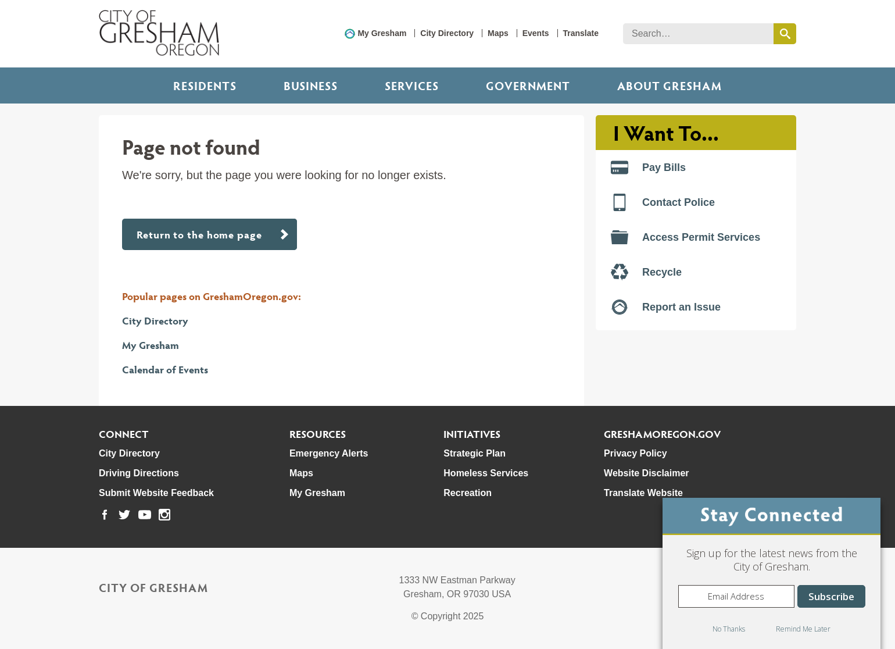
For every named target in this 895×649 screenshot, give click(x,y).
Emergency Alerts (328, 453)
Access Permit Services (685, 237)
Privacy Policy (635, 453)
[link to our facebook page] (104, 514)
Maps (498, 33)
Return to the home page (199, 234)
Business (311, 85)
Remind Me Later (803, 629)
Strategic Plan (474, 453)
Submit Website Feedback (156, 493)
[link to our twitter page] (124, 514)
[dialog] (771, 573)
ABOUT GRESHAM (669, 85)
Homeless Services (485, 473)
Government (528, 85)
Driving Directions (139, 473)
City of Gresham (153, 587)
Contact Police (663, 202)
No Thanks (729, 629)
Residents (205, 85)
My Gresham (381, 33)
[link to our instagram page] (164, 514)
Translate (581, 33)
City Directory (447, 33)
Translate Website (643, 493)
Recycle (646, 272)
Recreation (467, 493)
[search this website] (785, 33)
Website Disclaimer (646, 473)
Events (535, 33)
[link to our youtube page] (144, 514)
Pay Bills (648, 167)
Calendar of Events (165, 369)
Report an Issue (666, 307)
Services (412, 85)
